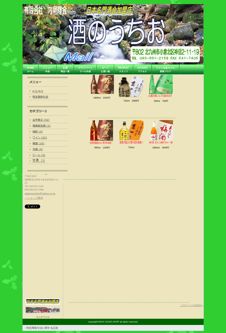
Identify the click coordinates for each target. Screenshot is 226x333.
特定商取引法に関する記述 (42, 327)
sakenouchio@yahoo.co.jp (40, 193)
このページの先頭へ (191, 305)
